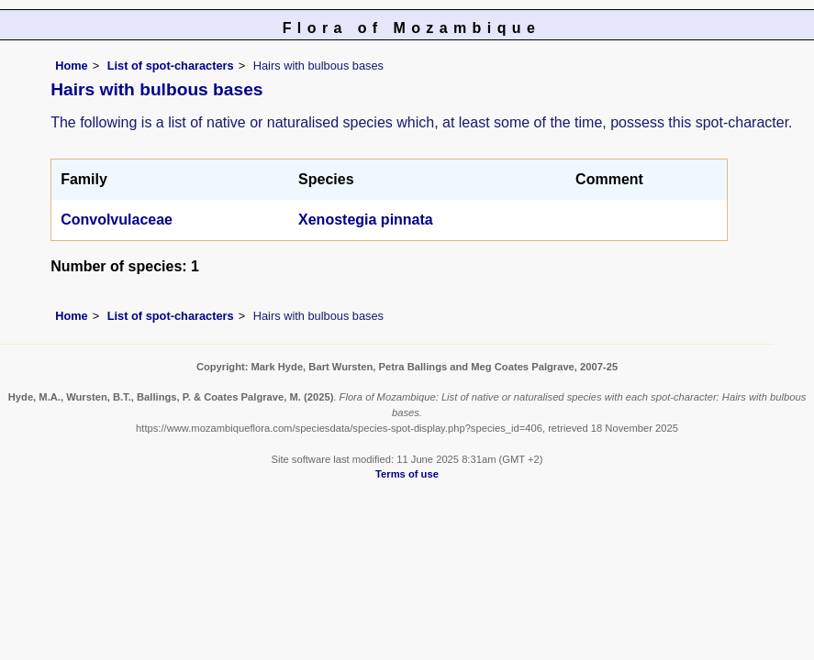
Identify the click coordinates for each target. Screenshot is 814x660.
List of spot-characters (170, 65)
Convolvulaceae (117, 219)
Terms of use (407, 473)
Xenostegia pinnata (365, 219)
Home (71, 65)
